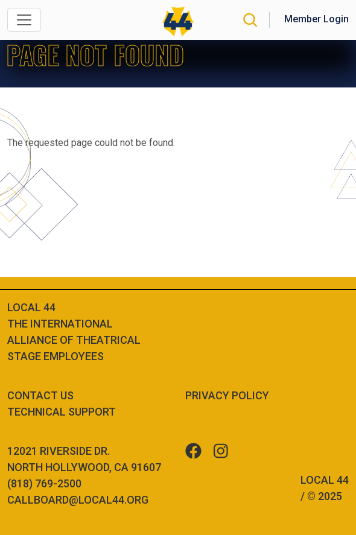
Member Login (316, 19)
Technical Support (61, 411)
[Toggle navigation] (24, 20)
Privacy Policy (227, 395)
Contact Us (40, 395)
